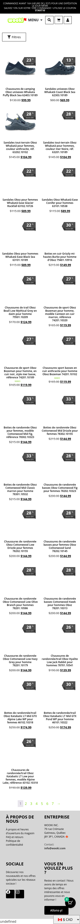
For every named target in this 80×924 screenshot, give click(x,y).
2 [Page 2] (26, 803)
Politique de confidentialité (14, 843)
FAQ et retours (14, 837)
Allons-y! (56, 910)
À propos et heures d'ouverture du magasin (20, 831)
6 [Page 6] (47, 803)
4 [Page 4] (37, 803)
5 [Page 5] (42, 803)
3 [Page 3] (31, 803)
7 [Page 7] (53, 803)
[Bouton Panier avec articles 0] (70, 902)
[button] (49, 20)
